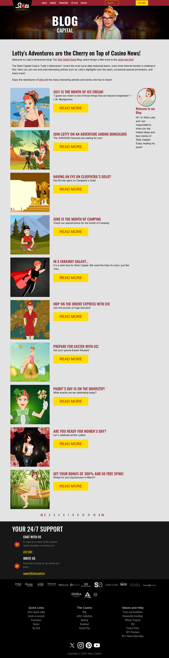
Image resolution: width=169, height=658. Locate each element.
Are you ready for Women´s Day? (79, 431)
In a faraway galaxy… (70, 261)
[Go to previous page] (45, 513)
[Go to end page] (102, 513)
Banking (53, 3)
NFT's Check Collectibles (133, 636)
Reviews (84, 3)
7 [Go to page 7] (68, 515)
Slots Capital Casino (67, 59)
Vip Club (74, 3)
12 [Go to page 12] (94, 515)
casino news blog (125, 59)
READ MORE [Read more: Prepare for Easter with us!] (71, 359)
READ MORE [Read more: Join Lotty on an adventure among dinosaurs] (71, 147)
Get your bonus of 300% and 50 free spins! (88, 473)
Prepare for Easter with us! (76, 346)
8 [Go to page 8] (73, 515)
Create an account (36, 616)
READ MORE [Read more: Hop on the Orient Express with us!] (71, 316)
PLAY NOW (141, 3)
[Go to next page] (99, 513)
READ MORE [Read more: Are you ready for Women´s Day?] (71, 444)
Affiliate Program (133, 620)
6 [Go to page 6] (63, 515)
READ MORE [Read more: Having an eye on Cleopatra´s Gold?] (71, 189)
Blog (84, 612)
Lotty (41, 79)
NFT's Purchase (132, 632)
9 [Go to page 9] (78, 515)
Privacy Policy (132, 628)
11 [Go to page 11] (89, 515)
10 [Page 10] (83, 515)
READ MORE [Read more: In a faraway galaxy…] (71, 278)
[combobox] (112, 3)
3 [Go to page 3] (49, 515)
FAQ (133, 624)
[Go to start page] (42, 513)
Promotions (63, 3)
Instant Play (84, 628)
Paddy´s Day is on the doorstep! (79, 388)
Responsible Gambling (133, 616)
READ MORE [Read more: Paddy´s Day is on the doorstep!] (71, 401)
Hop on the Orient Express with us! (81, 304)
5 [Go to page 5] (59, 515)
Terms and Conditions (133, 612)
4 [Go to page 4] (54, 515)
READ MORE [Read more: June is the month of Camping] (71, 232)
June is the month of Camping (77, 219)
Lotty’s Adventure (84, 616)
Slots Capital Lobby (36, 612)
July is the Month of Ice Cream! (78, 91)
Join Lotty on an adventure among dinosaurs (90, 134)
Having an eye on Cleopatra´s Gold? (82, 176)
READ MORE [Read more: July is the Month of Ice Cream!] (71, 108)
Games (44, 3)
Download (84, 624)
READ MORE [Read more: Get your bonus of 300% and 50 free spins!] (71, 486)
